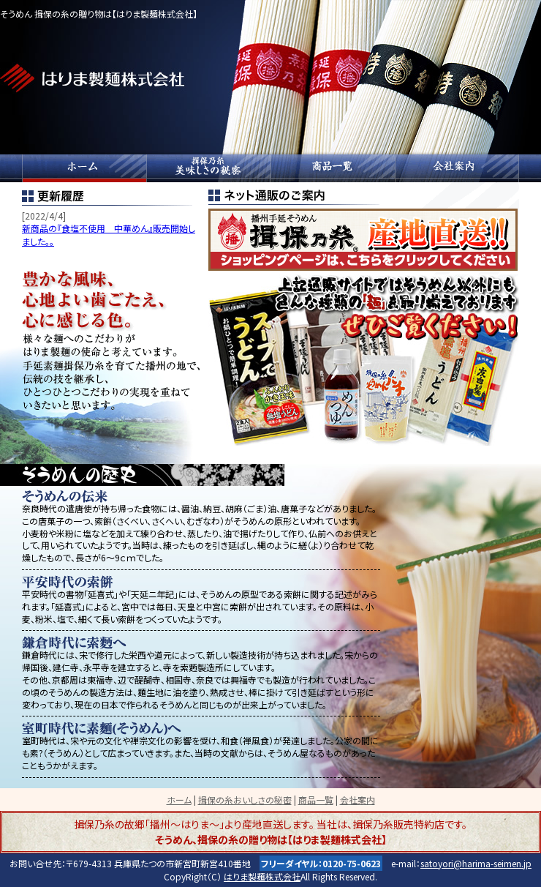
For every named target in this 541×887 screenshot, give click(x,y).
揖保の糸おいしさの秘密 (208, 168)
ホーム (84, 168)
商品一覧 (332, 168)
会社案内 (457, 168)
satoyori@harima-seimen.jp (475, 863)
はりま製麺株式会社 (262, 876)
